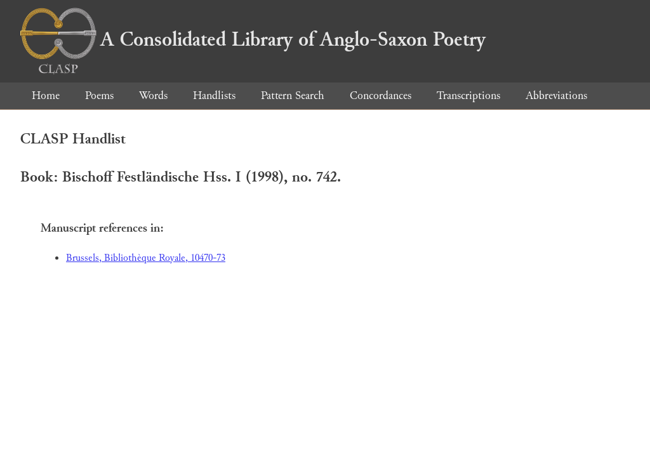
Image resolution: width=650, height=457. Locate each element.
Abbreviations (556, 95)
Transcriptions (468, 95)
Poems (99, 95)
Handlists (214, 95)
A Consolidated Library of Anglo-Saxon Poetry (253, 39)
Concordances (380, 95)
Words (153, 95)
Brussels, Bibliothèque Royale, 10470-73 (145, 258)
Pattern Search (292, 95)
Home (46, 95)
